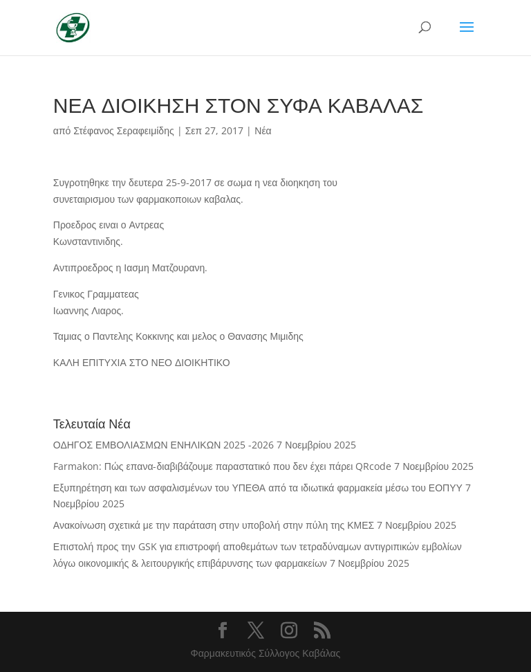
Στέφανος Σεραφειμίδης (123, 130)
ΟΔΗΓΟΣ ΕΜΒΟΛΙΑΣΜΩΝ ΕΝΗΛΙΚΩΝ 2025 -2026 (163, 444)
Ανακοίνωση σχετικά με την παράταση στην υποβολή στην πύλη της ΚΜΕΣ (213, 525)
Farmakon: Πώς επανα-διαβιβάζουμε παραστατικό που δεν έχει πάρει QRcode (222, 466)
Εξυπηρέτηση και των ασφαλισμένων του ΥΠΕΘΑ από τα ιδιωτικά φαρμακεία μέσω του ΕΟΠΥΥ (258, 487)
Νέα (262, 130)
